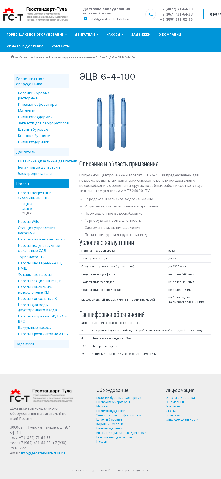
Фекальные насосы (35, 274)
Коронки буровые (34, 135)
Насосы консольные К (37, 298)
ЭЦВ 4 (27, 204)
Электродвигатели (35, 173)
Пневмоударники (33, 142)
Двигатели (85, 34)
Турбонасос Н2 (31, 256)
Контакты (61, 46)
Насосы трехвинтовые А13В (43, 333)
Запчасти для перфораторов (43, 123)
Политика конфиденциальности (182, 417)
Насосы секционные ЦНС (40, 280)
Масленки (27, 110)
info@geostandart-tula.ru (106, 19)
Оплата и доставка (25, 46)
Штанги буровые (33, 129)
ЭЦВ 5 (27, 209)
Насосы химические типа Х (42, 239)
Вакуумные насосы (34, 327)
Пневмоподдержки (35, 117)
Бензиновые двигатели (39, 167)
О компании (170, 34)
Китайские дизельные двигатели (47, 161)
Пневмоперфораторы (37, 104)
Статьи (171, 411)
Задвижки (141, 34)
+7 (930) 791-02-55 (176, 19)
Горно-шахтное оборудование (35, 34)
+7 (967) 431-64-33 (176, 14)
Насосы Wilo (28, 221)
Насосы (113, 34)
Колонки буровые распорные (118, 398)
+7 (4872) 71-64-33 (176, 9)
